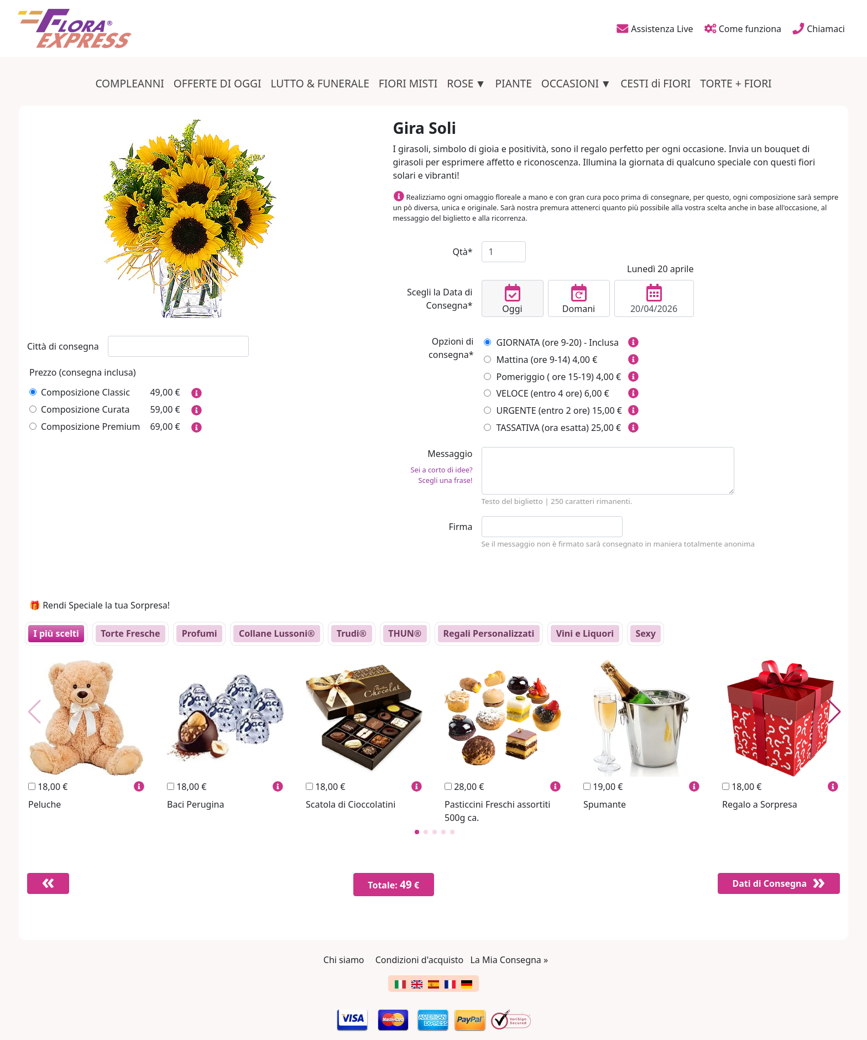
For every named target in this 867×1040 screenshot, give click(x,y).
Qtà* (462, 252)
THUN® (404, 633)
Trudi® (352, 633)
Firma (461, 527)
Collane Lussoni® (277, 633)
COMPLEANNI (129, 83)
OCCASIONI (570, 83)
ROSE (460, 83)
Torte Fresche (130, 633)
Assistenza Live (653, 28)
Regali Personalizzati (489, 633)
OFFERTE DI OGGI (218, 83)
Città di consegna (63, 346)
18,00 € (47, 787)
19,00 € (603, 787)
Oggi (512, 299)
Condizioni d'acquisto (419, 960)
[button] (417, 832)
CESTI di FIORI (655, 83)
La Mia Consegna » (509, 960)
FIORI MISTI (408, 83)
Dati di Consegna (766, 883)
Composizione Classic (79, 392)
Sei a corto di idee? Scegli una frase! (442, 475)
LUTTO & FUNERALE (319, 83)
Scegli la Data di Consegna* (440, 298)
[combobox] (178, 346)
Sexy (645, 633)
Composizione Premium (84, 426)
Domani (579, 299)
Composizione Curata (79, 409)
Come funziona (742, 28)
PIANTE (513, 83)
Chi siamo (343, 960)
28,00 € (464, 787)
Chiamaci (818, 28)
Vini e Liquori (585, 633)
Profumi (199, 633)
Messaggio (433, 467)
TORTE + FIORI (735, 83)
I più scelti (56, 633)
